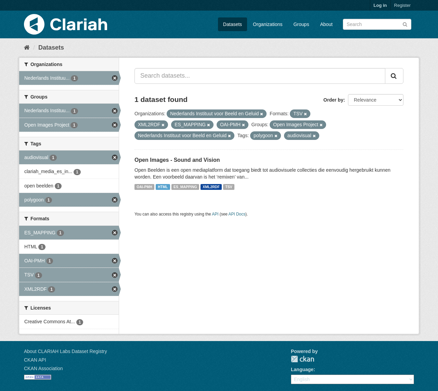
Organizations (267, 24)
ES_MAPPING (185, 187)
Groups (301, 24)
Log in (380, 5)
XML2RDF (211, 187)
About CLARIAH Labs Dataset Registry (65, 351)
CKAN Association (43, 368)
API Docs (237, 214)
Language (302, 369)
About (326, 24)
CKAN (302, 359)
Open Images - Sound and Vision (177, 160)
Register (402, 5)
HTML (163, 187)
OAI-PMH (144, 187)
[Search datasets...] (259, 76)
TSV (228, 187)
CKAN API (35, 360)
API (215, 214)
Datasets (232, 24)
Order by (333, 100)
